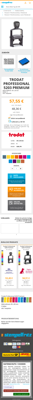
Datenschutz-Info (14, 384)
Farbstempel (19, 11)
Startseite (7, 11)
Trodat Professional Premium (15, 13)
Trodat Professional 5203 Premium (17, 15)
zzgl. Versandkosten (16, 115)
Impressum (26, 384)
